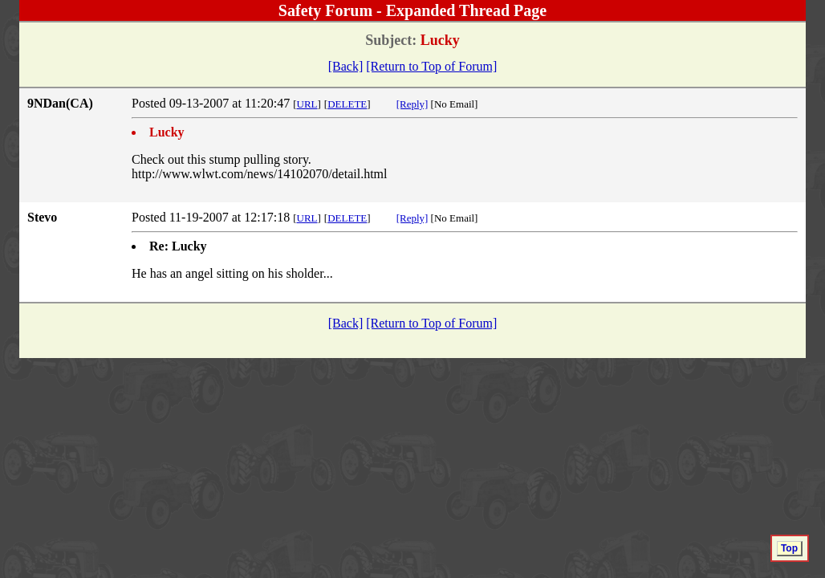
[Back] (346, 66)
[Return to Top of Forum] (431, 66)
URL (307, 104)
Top (789, 548)
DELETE (347, 104)
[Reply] (412, 104)
